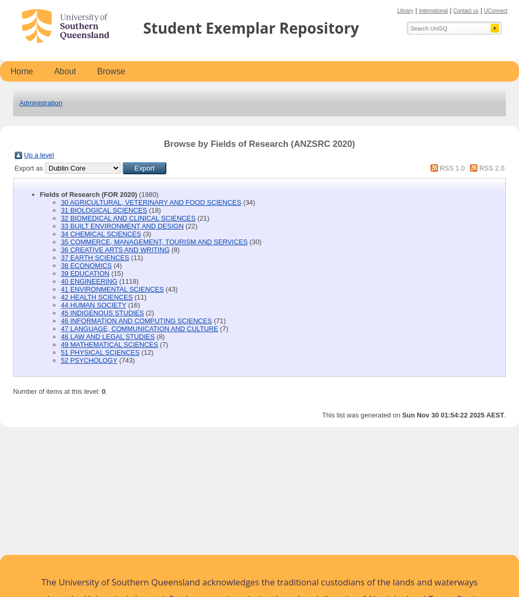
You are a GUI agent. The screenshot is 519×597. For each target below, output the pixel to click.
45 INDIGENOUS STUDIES (102, 313)
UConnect (495, 11)
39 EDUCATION (85, 273)
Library (405, 11)
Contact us (465, 11)
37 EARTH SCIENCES (95, 258)
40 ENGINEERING (89, 281)
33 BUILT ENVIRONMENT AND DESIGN (122, 226)
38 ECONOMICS (86, 266)
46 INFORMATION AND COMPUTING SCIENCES (136, 321)
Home (22, 71)
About (65, 71)
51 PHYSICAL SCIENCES (100, 352)
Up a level (39, 155)
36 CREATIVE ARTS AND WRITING (115, 250)
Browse (111, 71)
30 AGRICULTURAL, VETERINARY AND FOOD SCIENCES (151, 202)
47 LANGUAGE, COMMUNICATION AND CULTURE (139, 329)
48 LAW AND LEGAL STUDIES (108, 337)
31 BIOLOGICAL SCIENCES (104, 210)
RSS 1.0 (452, 168)
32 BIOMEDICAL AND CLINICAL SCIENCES (128, 218)
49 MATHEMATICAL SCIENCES (109, 345)
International (433, 11)
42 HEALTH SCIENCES (97, 297)
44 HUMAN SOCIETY (93, 305)
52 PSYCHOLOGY (89, 360)
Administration (40, 103)
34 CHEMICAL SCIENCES (101, 234)
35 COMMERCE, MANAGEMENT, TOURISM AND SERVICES (154, 242)
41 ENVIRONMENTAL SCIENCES (112, 289)
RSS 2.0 (492, 168)
